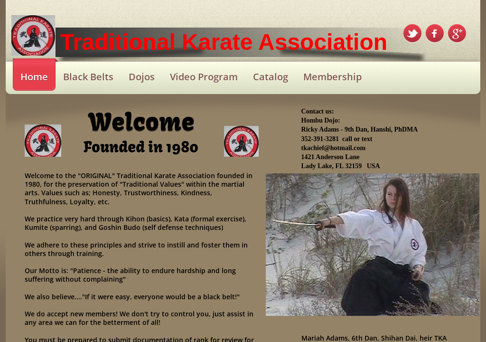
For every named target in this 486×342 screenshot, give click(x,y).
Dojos (142, 76)
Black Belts (88, 76)
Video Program (204, 76)
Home (34, 76)
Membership (332, 76)
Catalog (270, 76)
